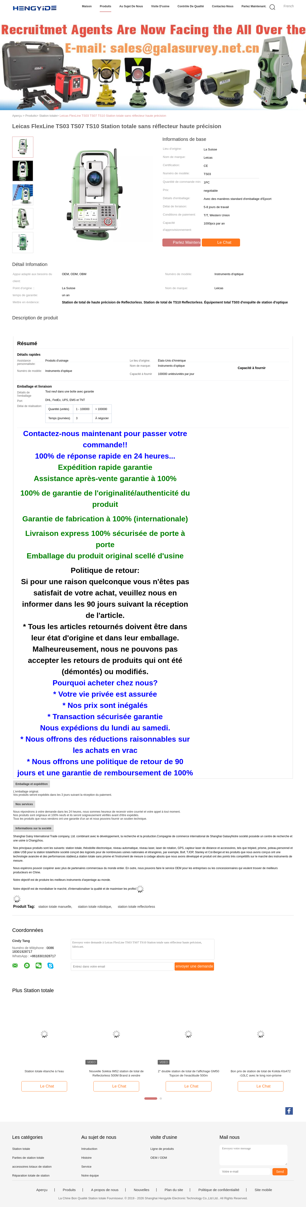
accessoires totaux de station (32, 1166)
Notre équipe (90, 1175)
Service (86, 1166)
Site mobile (263, 1190)
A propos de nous (105, 1190)
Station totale (21, 1149)
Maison (87, 6)
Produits (105, 6)
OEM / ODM (158, 1157)
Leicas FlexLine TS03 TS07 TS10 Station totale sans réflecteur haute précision (113, 115)
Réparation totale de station (31, 1175)
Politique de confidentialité (218, 1190)
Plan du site (174, 1190)
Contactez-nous (222, 6)
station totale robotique (94, 906)
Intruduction (89, 1149)
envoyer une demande (194, 966)
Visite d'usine (160, 6)
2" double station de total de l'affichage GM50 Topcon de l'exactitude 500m (188, 1073)
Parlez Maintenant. (253, 6)
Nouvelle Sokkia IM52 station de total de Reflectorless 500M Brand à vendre (116, 1073)
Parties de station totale (28, 1157)
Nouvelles (141, 1190)
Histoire (86, 1157)
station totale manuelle (54, 906)
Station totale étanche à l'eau (44, 1071)
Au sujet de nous (131, 6)
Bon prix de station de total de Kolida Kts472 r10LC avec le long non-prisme (261, 1073)
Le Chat (221, 242)
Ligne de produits (162, 1149)
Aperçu (42, 1190)
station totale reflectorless (136, 906)
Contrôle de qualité (191, 6)
